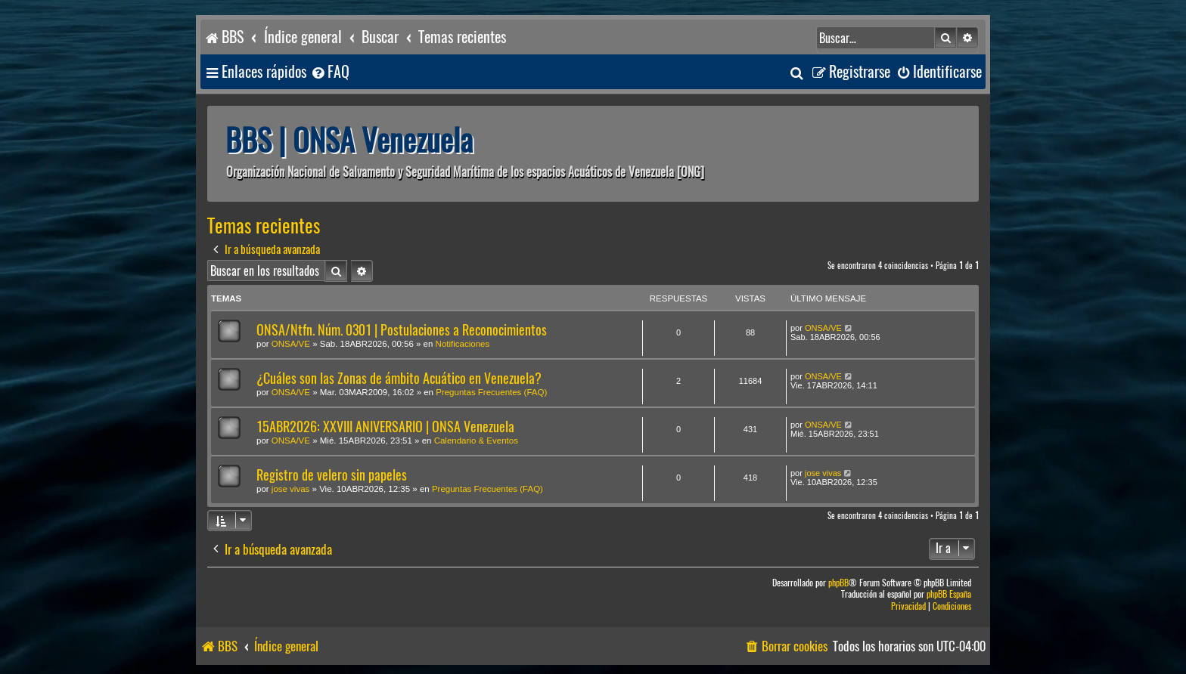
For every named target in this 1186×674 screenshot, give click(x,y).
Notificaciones (463, 343)
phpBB (838, 583)
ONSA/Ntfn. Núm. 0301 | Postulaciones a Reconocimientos (401, 329)
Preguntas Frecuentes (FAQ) (491, 392)
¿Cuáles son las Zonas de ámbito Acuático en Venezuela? (399, 378)
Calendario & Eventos (476, 440)
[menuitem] (329, 72)
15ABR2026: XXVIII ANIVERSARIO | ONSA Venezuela (385, 426)
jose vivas (291, 488)
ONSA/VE (291, 343)
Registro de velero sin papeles (331, 474)
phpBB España (949, 594)
